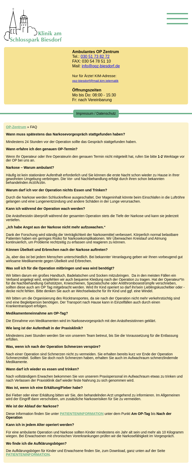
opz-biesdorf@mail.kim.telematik (95, 81)
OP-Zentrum (16, 127)
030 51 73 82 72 (95, 56)
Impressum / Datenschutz (96, 113)
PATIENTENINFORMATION (82, 414)
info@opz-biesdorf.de (101, 66)
